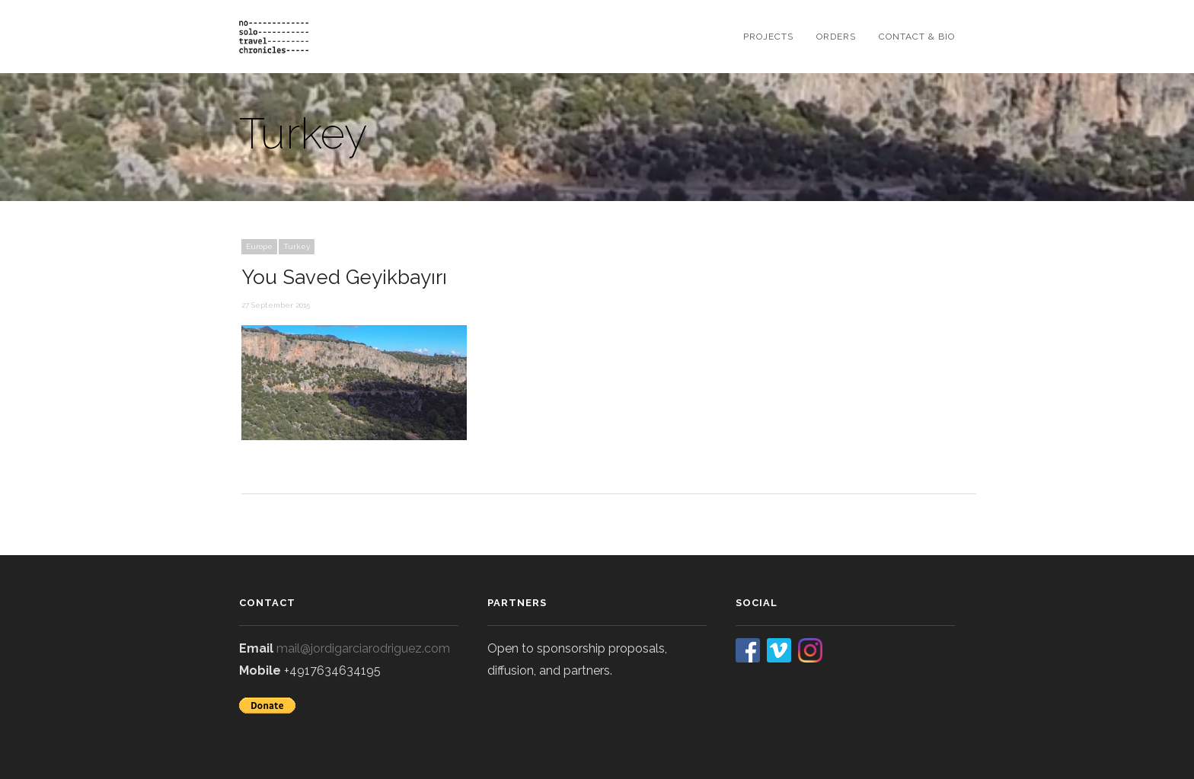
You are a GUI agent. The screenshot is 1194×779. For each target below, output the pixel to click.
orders (836, 36)
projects (768, 36)
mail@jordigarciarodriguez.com (363, 648)
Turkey (296, 246)
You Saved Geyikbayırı (344, 277)
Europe (259, 246)
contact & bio (917, 36)
